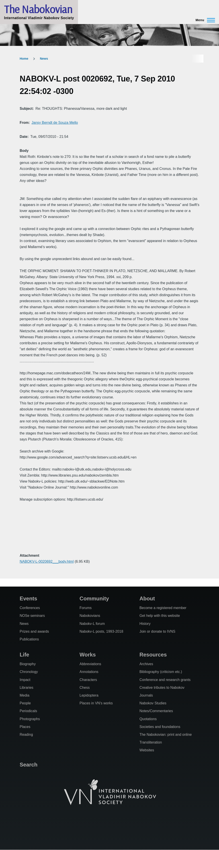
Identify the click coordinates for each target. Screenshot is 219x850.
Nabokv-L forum (92, 624)
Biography (28, 664)
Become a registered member (162, 608)
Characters (88, 680)
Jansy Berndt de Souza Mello (55, 122)
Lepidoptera (89, 695)
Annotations (89, 672)
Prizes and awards (34, 631)
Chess (85, 687)
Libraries (26, 687)
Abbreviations (90, 664)
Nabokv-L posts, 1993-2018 (101, 631)
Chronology (29, 672)
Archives (146, 664)
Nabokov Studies (152, 703)
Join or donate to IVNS (157, 631)
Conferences (30, 608)
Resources (153, 655)
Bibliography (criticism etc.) (160, 672)
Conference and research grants (164, 680)
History (145, 624)
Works (88, 655)
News (44, 58)
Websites (146, 750)
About (147, 598)
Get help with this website (159, 616)
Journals (146, 695)
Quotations (148, 719)
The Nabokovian (38, 9)
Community (94, 598)
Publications (29, 639)
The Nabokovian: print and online (165, 734)
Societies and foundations (159, 727)
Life (24, 655)
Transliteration (150, 742)
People (25, 703)
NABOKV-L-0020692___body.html (47, 561)
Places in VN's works (96, 703)
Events (28, 598)
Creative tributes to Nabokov (161, 687)
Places (25, 727)
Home (24, 58)
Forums (86, 608)
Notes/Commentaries (156, 711)
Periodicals (28, 711)
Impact (25, 680)
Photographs (30, 719)
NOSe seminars (32, 616)
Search (28, 765)
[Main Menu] (204, 20)
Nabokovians (90, 616)
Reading (26, 734)
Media (24, 695)
